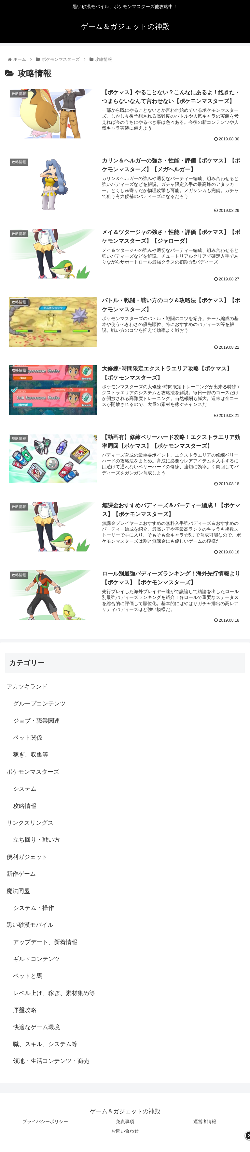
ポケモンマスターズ (33, 772)
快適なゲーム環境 (36, 1027)
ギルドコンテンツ (36, 959)
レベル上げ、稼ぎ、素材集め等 (54, 993)
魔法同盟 (18, 891)
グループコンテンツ (39, 703)
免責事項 (125, 1121)
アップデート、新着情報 (45, 942)
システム (24, 788)
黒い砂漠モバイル (30, 925)
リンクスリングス (30, 823)
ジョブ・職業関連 (36, 721)
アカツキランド (27, 686)
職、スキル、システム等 (45, 1044)
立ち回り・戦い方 (36, 839)
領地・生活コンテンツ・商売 (51, 1061)
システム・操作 (33, 908)
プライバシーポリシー (45, 1121)
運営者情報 (204, 1121)
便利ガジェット (27, 857)
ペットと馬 (27, 976)
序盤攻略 (24, 1010)
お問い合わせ (125, 1130)
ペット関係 (27, 737)
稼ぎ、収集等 (30, 754)
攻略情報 (24, 806)
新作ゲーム (21, 874)
